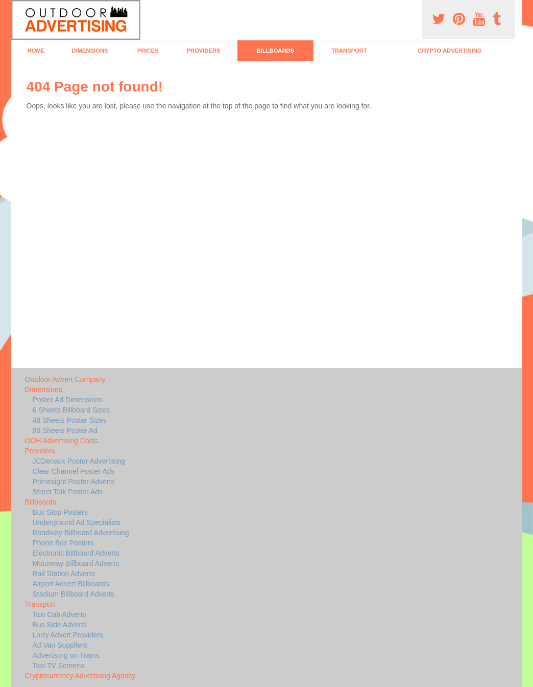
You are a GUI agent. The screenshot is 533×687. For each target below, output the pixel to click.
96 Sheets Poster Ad (65, 430)
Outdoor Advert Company (65, 379)
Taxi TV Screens (59, 665)
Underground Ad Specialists (77, 522)
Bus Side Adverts (60, 625)
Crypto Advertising (449, 51)
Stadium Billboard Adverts (73, 594)
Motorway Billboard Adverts (76, 563)
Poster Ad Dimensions (68, 400)
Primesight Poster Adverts (74, 481)
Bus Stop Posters (60, 512)
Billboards (275, 51)
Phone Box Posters (63, 543)
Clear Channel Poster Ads (74, 471)
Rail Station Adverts (64, 573)
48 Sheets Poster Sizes (70, 420)
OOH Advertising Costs (62, 441)
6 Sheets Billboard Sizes (71, 410)
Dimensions (90, 51)
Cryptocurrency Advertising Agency (80, 676)
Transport (349, 51)
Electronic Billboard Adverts (76, 553)
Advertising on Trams (66, 655)
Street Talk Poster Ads (68, 492)
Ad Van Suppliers (60, 645)
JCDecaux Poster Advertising (79, 461)
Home (36, 51)
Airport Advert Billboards (71, 584)
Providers (204, 51)
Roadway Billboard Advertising (81, 533)
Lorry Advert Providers (68, 635)
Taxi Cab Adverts (59, 614)
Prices (148, 51)
